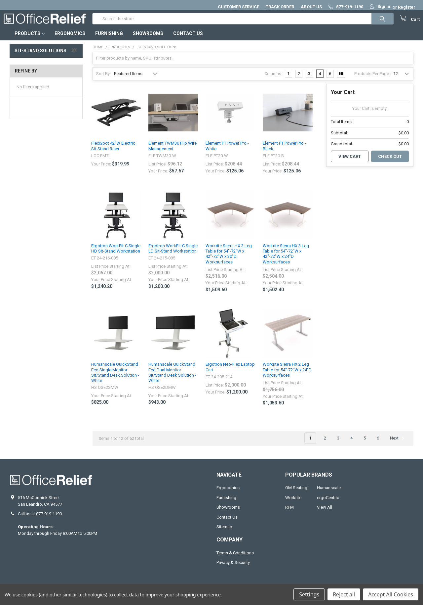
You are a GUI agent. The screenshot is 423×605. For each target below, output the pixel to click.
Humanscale (329, 494)
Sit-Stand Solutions (40, 57)
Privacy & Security (233, 569)
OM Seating (296, 494)
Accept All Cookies (390, 594)
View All (324, 513)
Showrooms (148, 40)
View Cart (349, 163)
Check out (390, 163)
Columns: (273, 80)
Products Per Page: (372, 80)
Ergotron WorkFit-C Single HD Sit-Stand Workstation (115, 255)
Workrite (293, 504)
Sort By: (103, 80)
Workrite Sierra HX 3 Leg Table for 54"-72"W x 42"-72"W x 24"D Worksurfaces (286, 260)
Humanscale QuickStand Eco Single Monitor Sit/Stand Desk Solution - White (115, 379)
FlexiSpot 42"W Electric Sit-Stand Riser (113, 152)
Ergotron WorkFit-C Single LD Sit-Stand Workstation (173, 255)
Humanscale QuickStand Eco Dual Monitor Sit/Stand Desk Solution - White (172, 379)
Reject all (344, 594)
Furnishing (109, 40)
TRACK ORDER (280, 6)
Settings (309, 594)
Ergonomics (70, 40)
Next (398, 445)
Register (406, 7)
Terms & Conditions (235, 559)
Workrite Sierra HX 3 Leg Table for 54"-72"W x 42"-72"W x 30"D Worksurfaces (229, 260)
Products (30, 40)
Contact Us (188, 40)
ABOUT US (311, 6)
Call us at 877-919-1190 (40, 520)
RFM (289, 513)
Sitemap (224, 533)
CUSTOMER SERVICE (238, 6)
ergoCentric (328, 504)
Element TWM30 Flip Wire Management (172, 152)
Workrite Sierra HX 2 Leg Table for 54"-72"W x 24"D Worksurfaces (287, 376)
